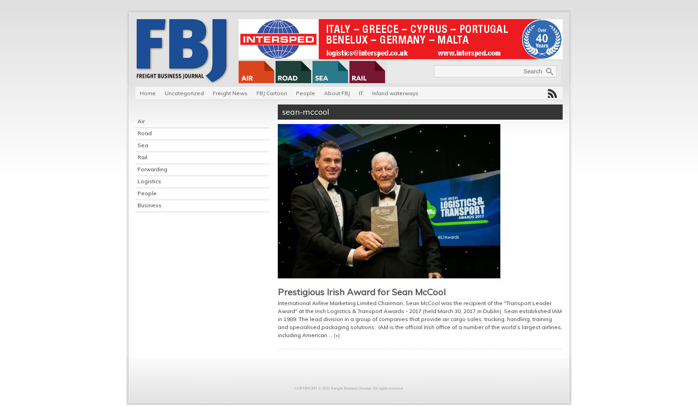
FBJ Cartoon (271, 93)
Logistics (149, 181)
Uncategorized (184, 93)
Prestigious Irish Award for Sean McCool (362, 291)
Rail (142, 157)
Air (141, 121)
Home (148, 93)
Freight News (230, 93)
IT (361, 93)
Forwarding (152, 169)
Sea (143, 145)
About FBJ (337, 93)
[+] (337, 335)
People (305, 93)
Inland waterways (395, 93)
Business (150, 205)
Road (145, 133)
